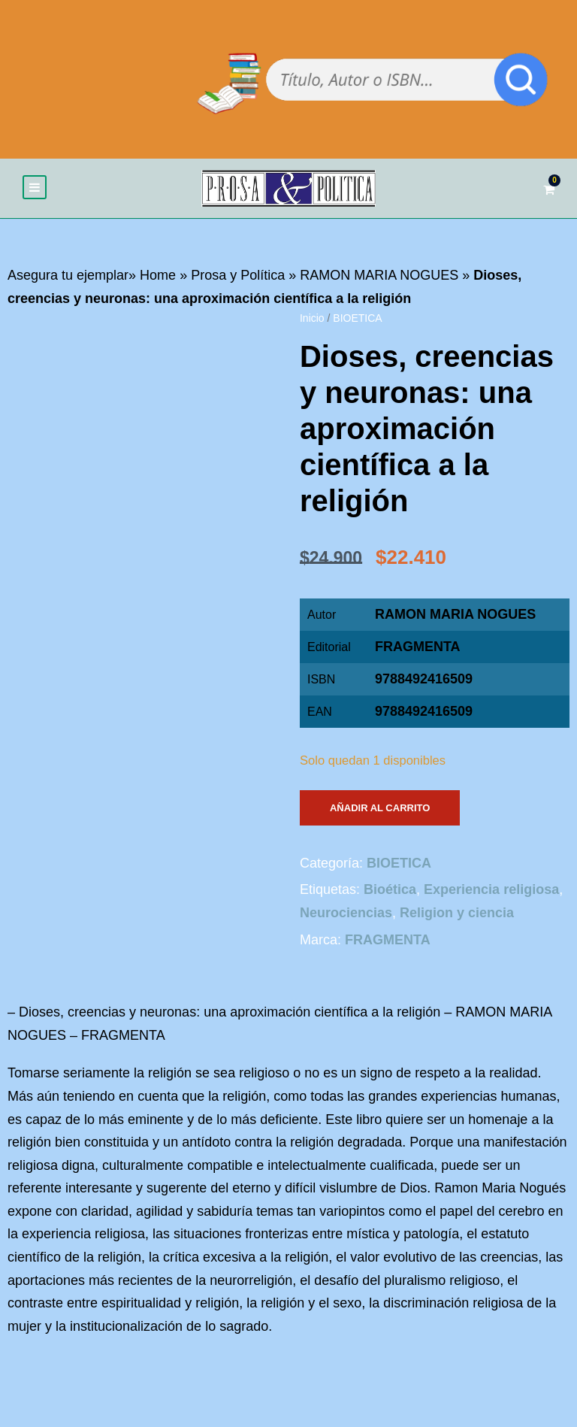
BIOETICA (357, 321)
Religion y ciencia (457, 915)
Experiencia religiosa (491, 892)
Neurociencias (346, 915)
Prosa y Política (238, 278)
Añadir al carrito (380, 810)
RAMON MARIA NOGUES (379, 278)
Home (158, 278)
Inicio (312, 321)
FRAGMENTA (418, 649)
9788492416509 (424, 714)
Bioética (390, 892)
